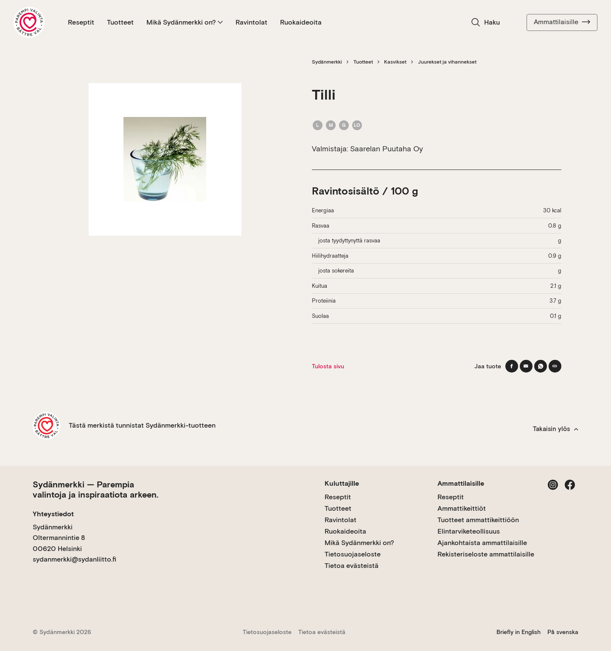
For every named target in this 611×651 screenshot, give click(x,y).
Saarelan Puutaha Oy (386, 148)
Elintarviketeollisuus (468, 531)
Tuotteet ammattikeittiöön (478, 520)
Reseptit (81, 22)
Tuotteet (120, 22)
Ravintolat (251, 22)
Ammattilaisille (562, 22)
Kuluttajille (342, 483)
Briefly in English (518, 632)
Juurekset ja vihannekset (447, 62)
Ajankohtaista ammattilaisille (482, 543)
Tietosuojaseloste (353, 554)
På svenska (562, 632)
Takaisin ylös (555, 429)
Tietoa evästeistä (351, 566)
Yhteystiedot (53, 514)
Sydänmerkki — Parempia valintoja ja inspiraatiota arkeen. (95, 489)
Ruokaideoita (301, 22)
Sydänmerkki (327, 62)
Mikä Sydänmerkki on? (184, 22)
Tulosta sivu (328, 366)
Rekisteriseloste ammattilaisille (485, 554)
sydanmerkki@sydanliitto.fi (74, 559)
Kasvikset (395, 62)
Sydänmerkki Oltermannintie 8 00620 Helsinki (59, 538)
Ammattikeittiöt (461, 508)
